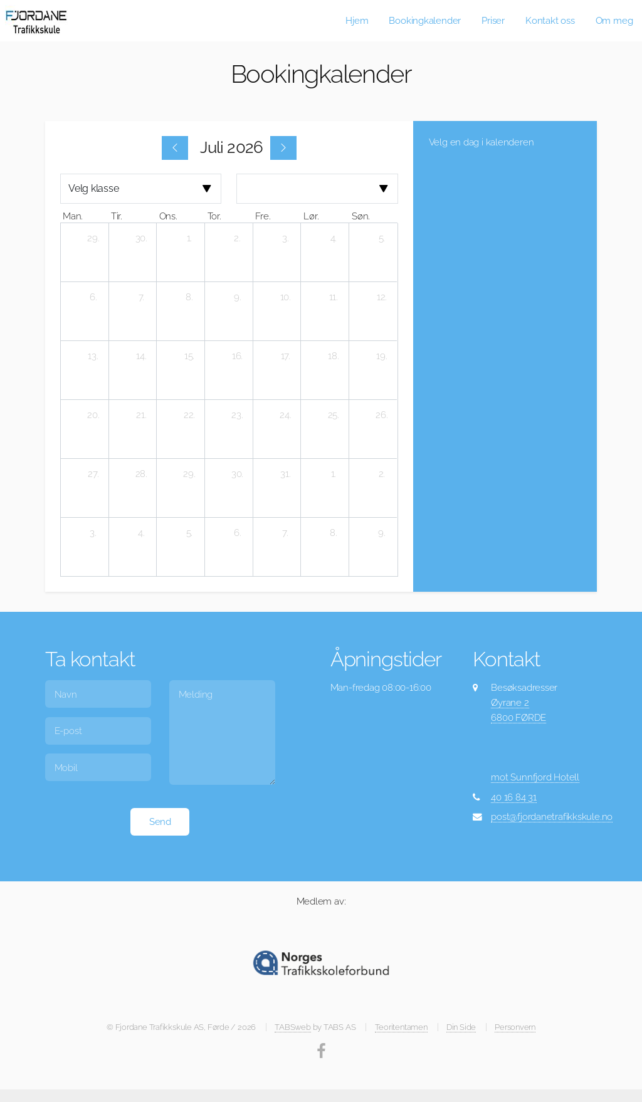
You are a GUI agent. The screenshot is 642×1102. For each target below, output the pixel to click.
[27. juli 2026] (93, 474)
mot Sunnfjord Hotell (535, 777)
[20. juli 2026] (93, 415)
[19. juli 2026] (382, 356)
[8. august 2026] (333, 533)
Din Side (461, 1027)
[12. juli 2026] (382, 297)
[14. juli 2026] (141, 356)
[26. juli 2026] (382, 415)
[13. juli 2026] (93, 356)
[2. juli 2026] (238, 238)
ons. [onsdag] (168, 216)
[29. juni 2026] (93, 238)
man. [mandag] (73, 216)
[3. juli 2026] (285, 238)
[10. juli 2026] (285, 297)
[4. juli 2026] (333, 238)
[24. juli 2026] (285, 415)
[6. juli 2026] (93, 297)
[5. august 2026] (189, 533)
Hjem (356, 20)
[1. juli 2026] (189, 238)
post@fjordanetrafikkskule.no (552, 816)
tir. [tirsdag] (116, 216)
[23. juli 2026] (238, 415)
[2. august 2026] (382, 474)
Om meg (614, 20)
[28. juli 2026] (141, 474)
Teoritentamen (401, 1027)
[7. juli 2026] (141, 297)
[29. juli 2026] (189, 474)
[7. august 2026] (285, 533)
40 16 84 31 (514, 797)
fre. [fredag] (262, 216)
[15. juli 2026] (189, 356)
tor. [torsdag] (214, 216)
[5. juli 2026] (382, 238)
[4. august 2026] (141, 533)
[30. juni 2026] (141, 238)
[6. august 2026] (238, 533)
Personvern (515, 1027)
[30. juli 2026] (238, 474)
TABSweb (292, 1027)
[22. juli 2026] (189, 415)
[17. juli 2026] (285, 356)
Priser (493, 20)
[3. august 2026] (93, 533)
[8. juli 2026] (189, 297)
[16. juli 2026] (238, 356)
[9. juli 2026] (238, 297)
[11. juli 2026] (333, 297)
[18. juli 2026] (333, 356)
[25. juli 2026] (333, 415)
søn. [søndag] (361, 216)
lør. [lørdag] (310, 216)
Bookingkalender (425, 20)
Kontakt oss (550, 20)
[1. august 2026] (333, 474)
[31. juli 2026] (285, 474)
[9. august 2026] (382, 533)
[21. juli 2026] (141, 415)
